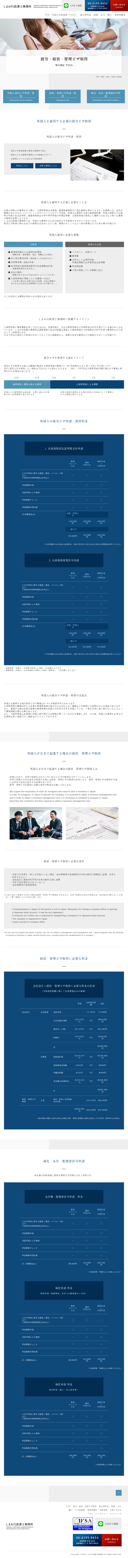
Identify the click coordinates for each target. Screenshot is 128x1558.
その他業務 (80, 1510)
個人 (110, 15)
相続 (96, 15)
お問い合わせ (116, 1510)
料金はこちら (22, 166)
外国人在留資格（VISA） (65, 15)
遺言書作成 (85, 15)
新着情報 (103, 1510)
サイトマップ (116, 1514)
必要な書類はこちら (48, 166)
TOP (47, 15)
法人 (103, 15)
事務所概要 (120, 15)
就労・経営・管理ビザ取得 (84, 1506)
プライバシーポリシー (97, 1514)
